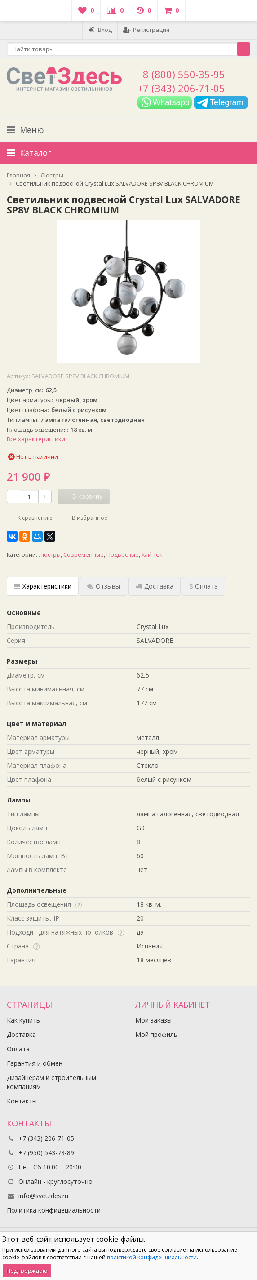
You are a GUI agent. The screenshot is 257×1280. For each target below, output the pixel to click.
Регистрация (146, 30)
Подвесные (122, 554)
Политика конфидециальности (54, 1210)
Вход (100, 30)
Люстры (50, 554)
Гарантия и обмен (34, 1063)
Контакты (22, 1101)
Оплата (18, 1049)
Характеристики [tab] (42, 586)
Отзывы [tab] (103, 586)
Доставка (21, 1034)
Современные (83, 554)
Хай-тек (152, 554)
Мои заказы (153, 1020)
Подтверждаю (27, 1271)
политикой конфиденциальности (152, 1257)
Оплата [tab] (203, 586)
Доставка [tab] (154, 586)
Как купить (23, 1020)
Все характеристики (36, 439)
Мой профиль (156, 1034)
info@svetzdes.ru (43, 1195)
